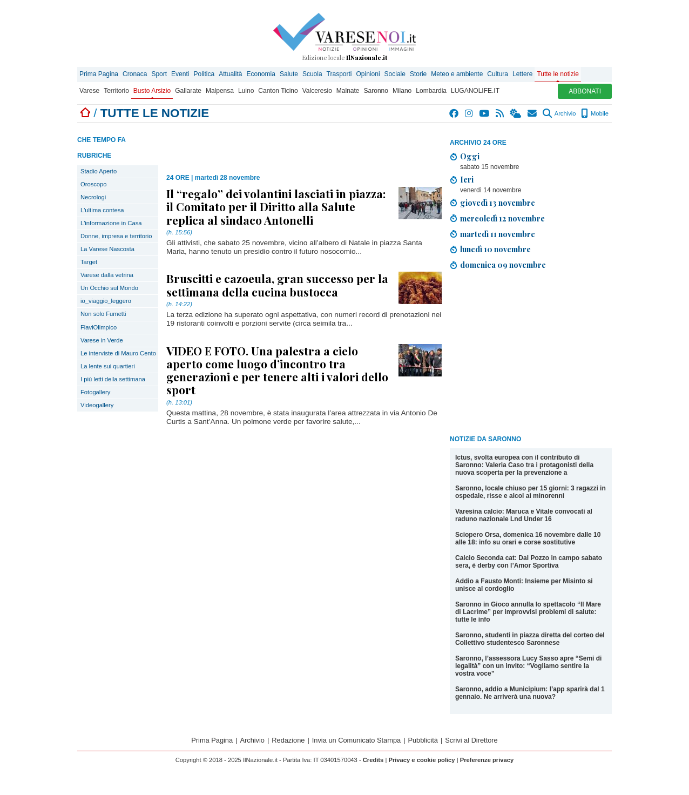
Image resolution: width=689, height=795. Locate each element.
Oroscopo (93, 184)
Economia (261, 74)
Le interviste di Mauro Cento (118, 353)
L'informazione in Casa (110, 223)
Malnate (348, 91)
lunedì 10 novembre (495, 249)
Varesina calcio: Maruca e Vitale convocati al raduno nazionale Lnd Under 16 (523, 515)
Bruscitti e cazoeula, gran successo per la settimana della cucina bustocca (277, 285)
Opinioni (368, 74)
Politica (203, 74)
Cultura (497, 74)
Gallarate (188, 91)
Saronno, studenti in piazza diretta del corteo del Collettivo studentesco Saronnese (530, 638)
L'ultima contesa (102, 210)
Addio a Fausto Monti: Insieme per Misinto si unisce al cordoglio (524, 584)
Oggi (469, 156)
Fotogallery (95, 392)
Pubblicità (423, 740)
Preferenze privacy (487, 760)
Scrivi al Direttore (471, 740)
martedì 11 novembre (497, 233)
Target (88, 262)
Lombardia (431, 91)
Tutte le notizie (558, 74)
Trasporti (339, 74)
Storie (418, 74)
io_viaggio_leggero (105, 301)
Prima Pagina (98, 74)
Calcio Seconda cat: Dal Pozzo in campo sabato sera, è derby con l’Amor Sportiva (528, 561)
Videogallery (96, 405)
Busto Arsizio (152, 91)
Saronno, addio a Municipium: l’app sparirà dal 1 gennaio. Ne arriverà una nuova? (530, 692)
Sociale (395, 74)
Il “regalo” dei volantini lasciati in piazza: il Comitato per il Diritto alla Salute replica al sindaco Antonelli (276, 206)
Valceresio (317, 91)
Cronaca (135, 74)
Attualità (230, 74)
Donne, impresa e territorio (116, 236)
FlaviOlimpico (98, 327)
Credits (373, 760)
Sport (159, 74)
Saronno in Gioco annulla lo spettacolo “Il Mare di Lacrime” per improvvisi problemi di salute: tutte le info (528, 612)
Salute (289, 74)
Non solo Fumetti (103, 314)
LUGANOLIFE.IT (475, 91)
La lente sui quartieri (107, 366)
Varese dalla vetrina (106, 275)
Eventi (180, 74)
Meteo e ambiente (457, 74)
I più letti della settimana (112, 379)
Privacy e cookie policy (421, 760)
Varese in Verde (101, 340)
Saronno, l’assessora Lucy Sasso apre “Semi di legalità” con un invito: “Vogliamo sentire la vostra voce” (528, 666)
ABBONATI (585, 91)
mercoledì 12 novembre (502, 218)
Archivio (559, 113)
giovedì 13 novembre (497, 202)
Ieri (467, 179)
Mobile (595, 113)
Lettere (522, 74)
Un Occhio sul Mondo (109, 288)
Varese (89, 91)
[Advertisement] (531, 354)
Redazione (288, 740)
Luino (246, 91)
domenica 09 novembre (503, 264)
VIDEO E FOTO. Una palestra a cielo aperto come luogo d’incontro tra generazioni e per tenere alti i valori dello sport (277, 370)
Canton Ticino (278, 91)
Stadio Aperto (98, 171)
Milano (402, 91)
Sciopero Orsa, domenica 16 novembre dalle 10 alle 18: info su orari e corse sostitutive (527, 538)
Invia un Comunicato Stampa (356, 740)
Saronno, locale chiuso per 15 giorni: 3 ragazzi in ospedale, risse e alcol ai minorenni (530, 492)
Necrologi (93, 197)
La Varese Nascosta (107, 249)
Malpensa (220, 91)
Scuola (312, 74)
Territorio (116, 91)
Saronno (376, 91)
